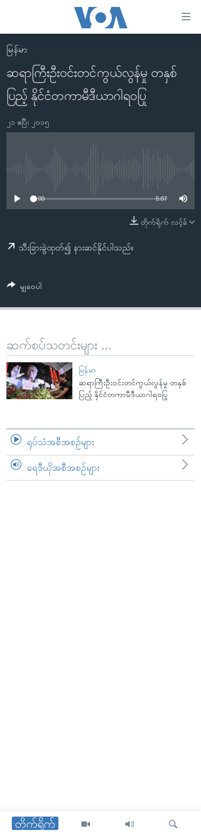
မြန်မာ (16, 49)
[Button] (24, 288)
